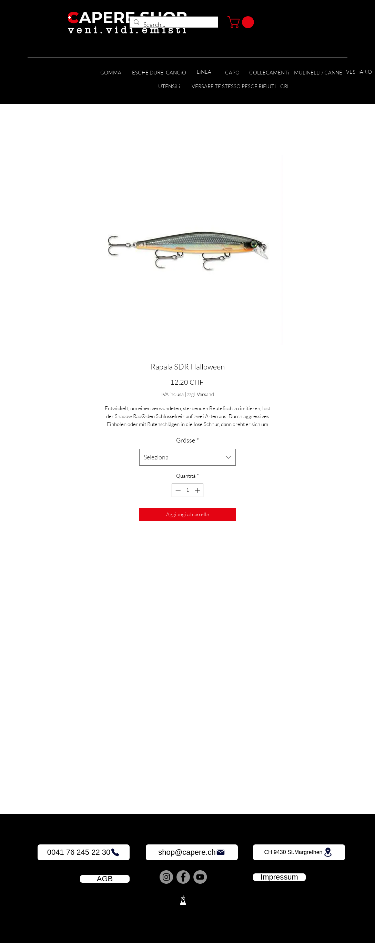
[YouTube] (200, 877)
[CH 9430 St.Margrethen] (299, 852)
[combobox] (187, 457)
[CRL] (285, 86)
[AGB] (105, 879)
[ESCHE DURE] (147, 73)
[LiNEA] (204, 72)
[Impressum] (279, 877)
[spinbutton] (187, 490)
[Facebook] (183, 877)
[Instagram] (166, 877)
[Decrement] (177, 490)
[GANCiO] (176, 73)
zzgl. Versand (200, 394)
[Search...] (173, 25)
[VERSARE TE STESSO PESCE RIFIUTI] (234, 86)
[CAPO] (232, 73)
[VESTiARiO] (359, 72)
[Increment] (198, 490)
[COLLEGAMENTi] (269, 73)
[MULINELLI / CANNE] (318, 73)
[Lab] (183, 900)
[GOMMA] (110, 73)
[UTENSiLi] (169, 86)
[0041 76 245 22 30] (84, 852)
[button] (242, 22)
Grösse (187, 440)
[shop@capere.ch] (192, 852)
